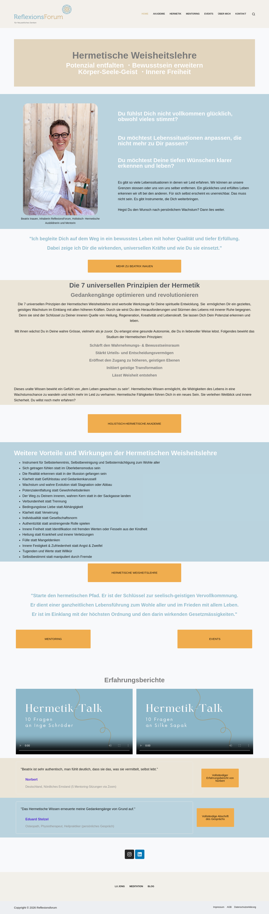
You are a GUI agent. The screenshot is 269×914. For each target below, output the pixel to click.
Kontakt (240, 14)
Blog (151, 886)
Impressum (213, 907)
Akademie (159, 14)
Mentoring (193, 14)
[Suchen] (253, 14)
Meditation (136, 886)
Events (208, 14)
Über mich (224, 14)
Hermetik (175, 14)
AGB (226, 907)
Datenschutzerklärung (244, 907)
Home (145, 14)
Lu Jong (120, 886)
